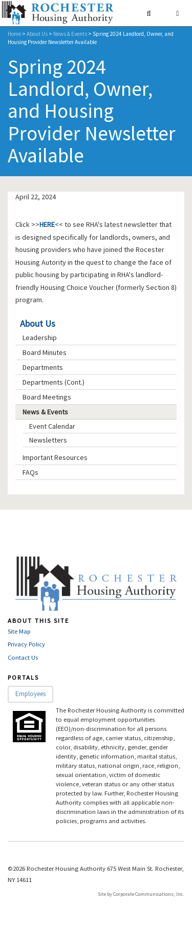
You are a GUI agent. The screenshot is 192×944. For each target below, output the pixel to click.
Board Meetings (47, 397)
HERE (47, 224)
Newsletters (48, 440)
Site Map (19, 631)
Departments (43, 367)
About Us (37, 33)
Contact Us (23, 657)
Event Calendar (52, 426)
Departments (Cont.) (53, 382)
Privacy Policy (26, 644)
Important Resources (55, 457)
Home (14, 33)
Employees (30, 693)
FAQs (30, 472)
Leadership (40, 337)
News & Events (70, 33)
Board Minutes (45, 352)
